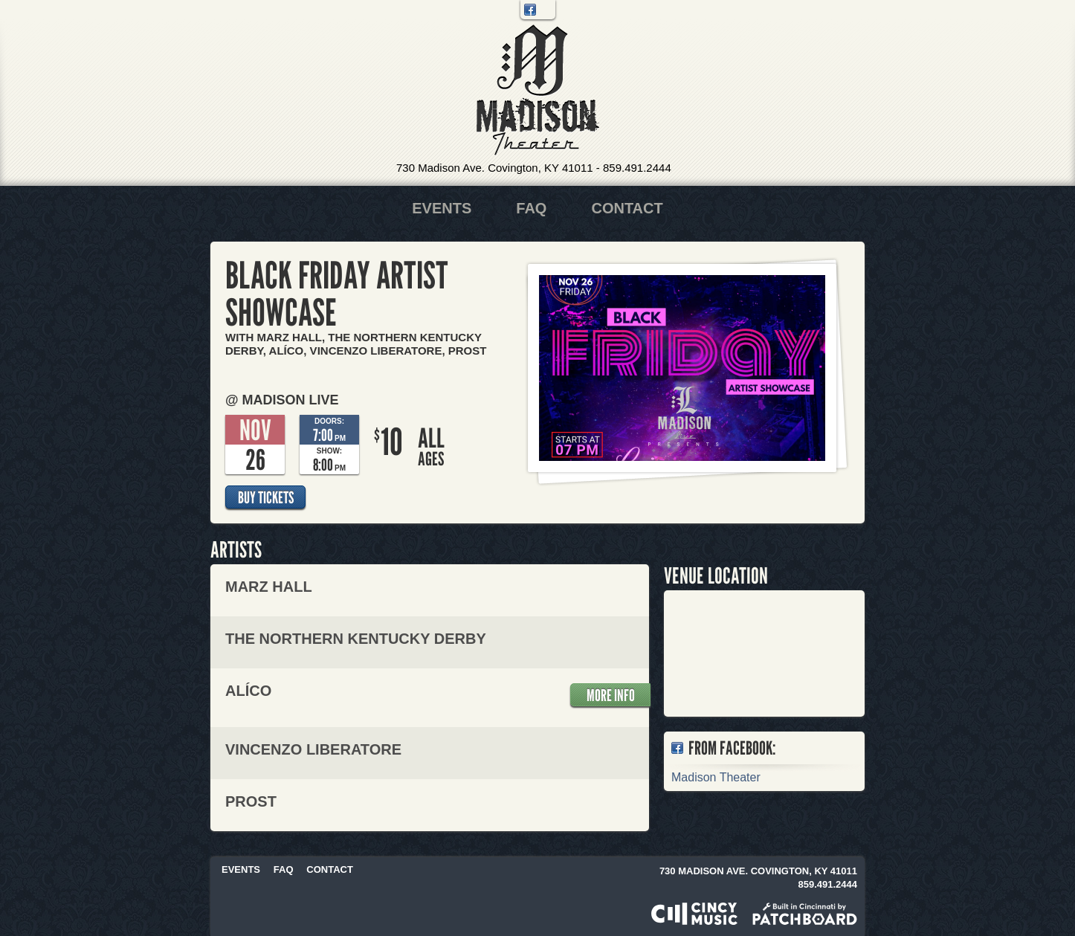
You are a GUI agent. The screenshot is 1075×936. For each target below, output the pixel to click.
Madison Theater (538, 90)
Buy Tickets (266, 497)
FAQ (531, 208)
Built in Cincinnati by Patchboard (804, 914)
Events (441, 208)
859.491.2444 (637, 167)
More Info (611, 695)
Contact (626, 208)
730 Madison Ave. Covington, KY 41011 (494, 167)
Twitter (546, 10)
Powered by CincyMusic (694, 914)
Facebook (530, 10)
